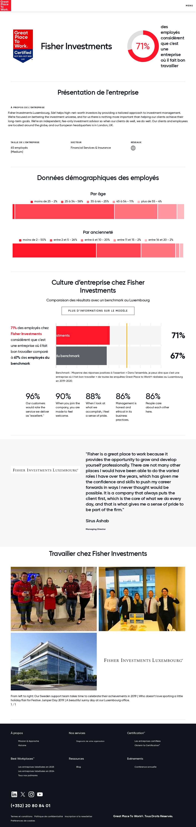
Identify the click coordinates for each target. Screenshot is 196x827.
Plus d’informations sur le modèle (98, 310)
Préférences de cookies (23, 820)
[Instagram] (31, 794)
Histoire (22, 745)
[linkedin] (14, 794)
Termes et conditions (21, 816)
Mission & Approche (28, 741)
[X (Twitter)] (22, 794)
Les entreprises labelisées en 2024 (36, 771)
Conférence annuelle (145, 767)
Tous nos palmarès (28, 775)
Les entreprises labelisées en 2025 (36, 767)
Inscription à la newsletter (78, 816)
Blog (78, 767)
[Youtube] (39, 794)
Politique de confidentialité (48, 816)
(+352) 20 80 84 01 (30, 805)
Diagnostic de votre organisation (90, 741)
